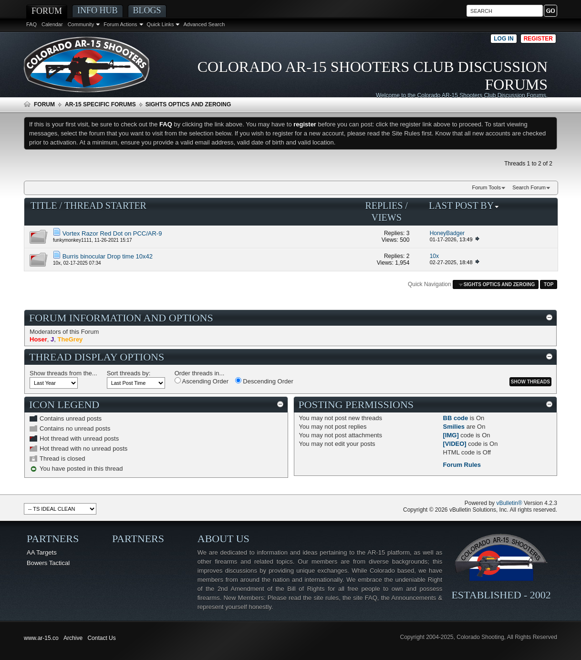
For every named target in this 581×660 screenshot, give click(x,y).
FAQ (31, 24)
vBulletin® (509, 503)
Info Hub (97, 10)
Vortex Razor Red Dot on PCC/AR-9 (112, 233)
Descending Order (264, 381)
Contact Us (101, 638)
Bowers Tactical (48, 563)
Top (548, 284)
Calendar (52, 24)
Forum (46, 11)
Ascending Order (201, 381)
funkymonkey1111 (72, 240)
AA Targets (42, 552)
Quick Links (160, 24)
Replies (384, 205)
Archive (73, 638)
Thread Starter (105, 205)
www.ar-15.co (41, 638)
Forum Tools (486, 187)
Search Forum (529, 187)
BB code (455, 418)
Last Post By (464, 205)
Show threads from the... (63, 373)
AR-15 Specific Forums (100, 104)
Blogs (147, 10)
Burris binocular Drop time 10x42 (107, 256)
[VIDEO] (455, 443)
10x (57, 263)
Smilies (454, 426)
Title (44, 205)
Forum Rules (462, 464)
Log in (503, 38)
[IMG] (451, 435)
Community (81, 24)
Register (538, 38)
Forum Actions (120, 24)
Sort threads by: (129, 373)
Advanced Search (204, 24)
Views (386, 217)
